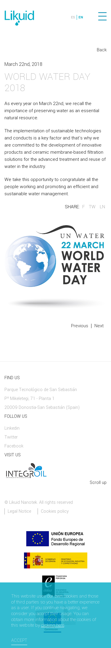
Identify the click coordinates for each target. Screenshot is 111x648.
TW (92, 207)
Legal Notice (19, 511)
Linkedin (12, 428)
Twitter (11, 437)
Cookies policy (55, 511)
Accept (19, 640)
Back (102, 50)
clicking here (52, 625)
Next (99, 326)
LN (102, 207)
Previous (79, 326)
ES (73, 17)
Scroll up (98, 482)
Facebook (13, 446)
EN (80, 17)
